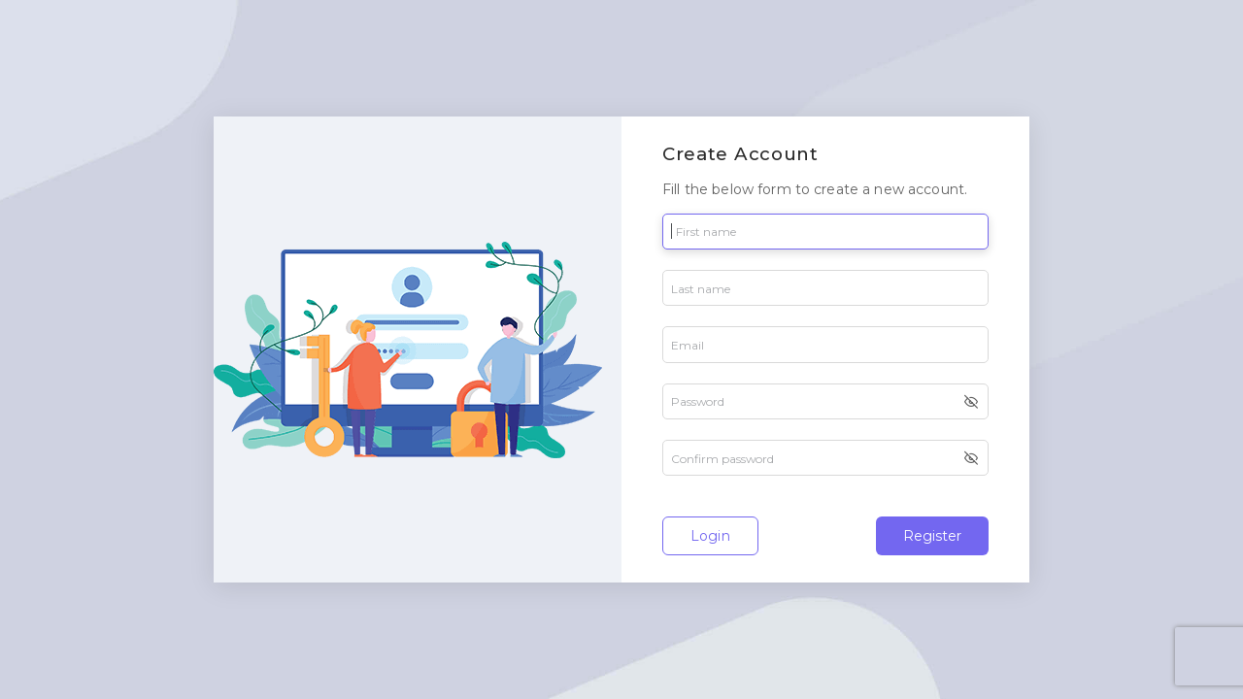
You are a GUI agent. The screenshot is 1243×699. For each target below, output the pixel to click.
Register (932, 536)
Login (710, 536)
